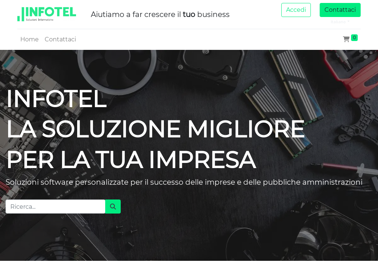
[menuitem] (29, 39)
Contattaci (340, 9)
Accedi (296, 9)
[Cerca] (113, 207)
